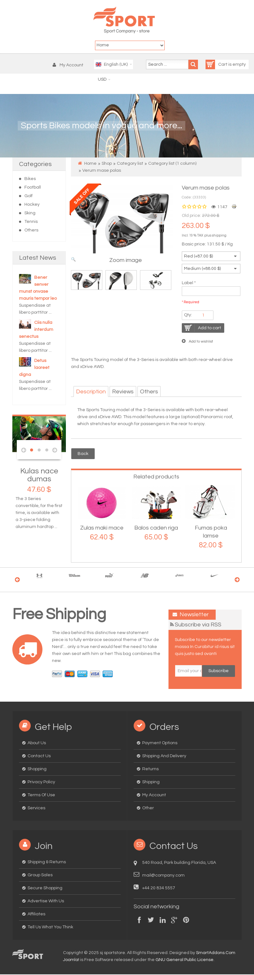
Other (148, 808)
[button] (69, 65)
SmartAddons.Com (215, 953)
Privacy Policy (41, 782)
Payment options (159, 743)
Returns (150, 769)
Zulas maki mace (102, 528)
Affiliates (36, 914)
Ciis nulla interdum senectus (36, 330)
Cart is (219, 65)
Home (90, 164)
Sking (29, 213)
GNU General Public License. (185, 960)
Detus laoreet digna (34, 368)
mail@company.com (163, 876)
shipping (219, 236)
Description (91, 392)
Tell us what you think (50, 927)
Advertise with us (46, 901)
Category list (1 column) (172, 164)
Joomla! (71, 960)
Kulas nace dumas (39, 476)
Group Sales (40, 875)
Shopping (37, 769)
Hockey (32, 205)
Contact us (39, 756)
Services (36, 808)
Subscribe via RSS (198, 625)
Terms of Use (41, 795)
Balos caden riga (156, 528)
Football (32, 188)
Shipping (151, 782)
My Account (154, 795)
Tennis (31, 222)
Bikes (30, 179)
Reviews (123, 392)
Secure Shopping (45, 888)
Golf (28, 196)
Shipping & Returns (47, 862)
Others (31, 231)
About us (37, 743)
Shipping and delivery (164, 756)
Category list (130, 164)
